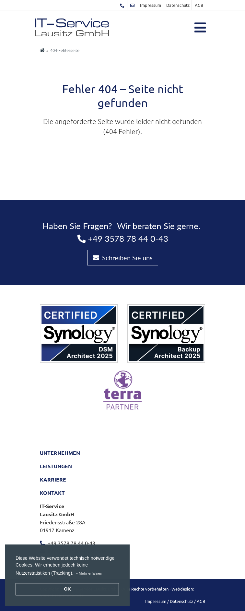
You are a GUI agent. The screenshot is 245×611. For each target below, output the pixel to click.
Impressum (150, 5)
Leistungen (56, 466)
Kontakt (52, 492)
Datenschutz (178, 5)
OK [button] (67, 589)
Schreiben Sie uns (123, 258)
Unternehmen (60, 452)
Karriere (53, 479)
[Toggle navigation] (200, 27)
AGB (199, 5)
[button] (89, 573)
